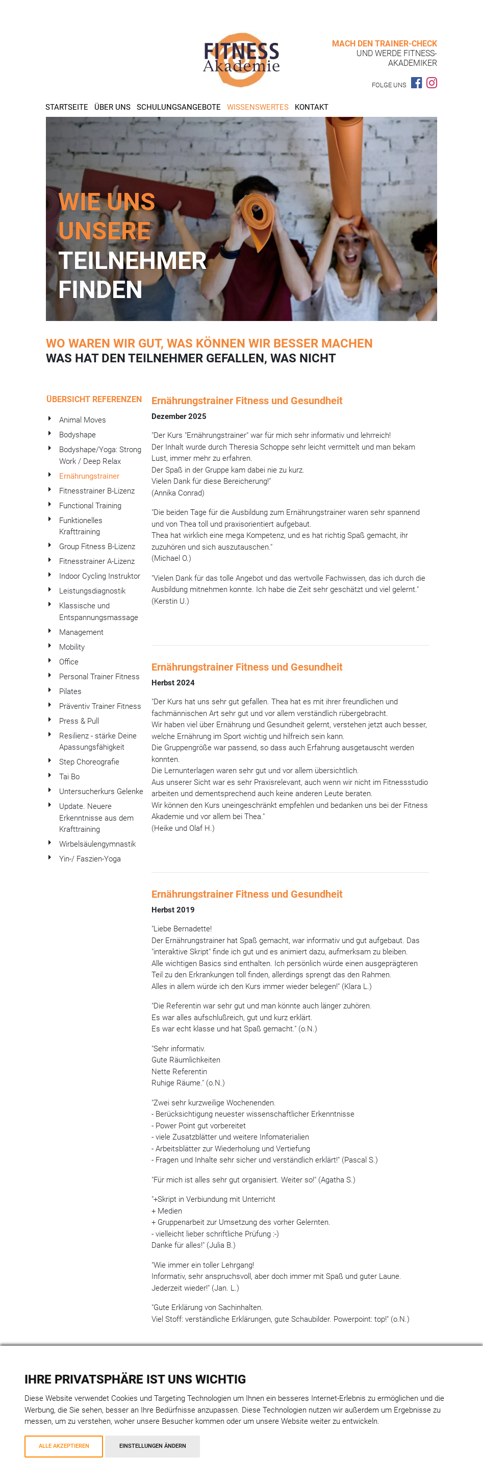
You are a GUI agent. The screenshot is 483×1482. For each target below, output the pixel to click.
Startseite (66, 107)
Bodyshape (77, 434)
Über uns (112, 107)
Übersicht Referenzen (94, 399)
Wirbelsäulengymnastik (97, 844)
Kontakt (311, 107)
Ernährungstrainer (89, 476)
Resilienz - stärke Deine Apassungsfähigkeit (98, 741)
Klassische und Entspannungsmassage (98, 611)
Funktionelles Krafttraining (81, 526)
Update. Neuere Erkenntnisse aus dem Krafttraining (96, 818)
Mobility (72, 647)
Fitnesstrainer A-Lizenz (97, 561)
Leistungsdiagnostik (92, 591)
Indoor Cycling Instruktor (99, 576)
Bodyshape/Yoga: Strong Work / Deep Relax (100, 455)
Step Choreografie (89, 762)
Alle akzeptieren (64, 1446)
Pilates (70, 691)
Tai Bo (69, 776)
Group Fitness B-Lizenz (97, 546)
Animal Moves (82, 420)
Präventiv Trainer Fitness (100, 706)
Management (81, 632)
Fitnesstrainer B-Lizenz (97, 491)
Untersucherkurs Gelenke (101, 791)
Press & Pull (79, 721)
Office (69, 661)
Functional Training (90, 505)
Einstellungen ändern (152, 1446)
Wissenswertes (258, 107)
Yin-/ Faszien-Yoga (90, 858)
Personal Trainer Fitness (99, 676)
